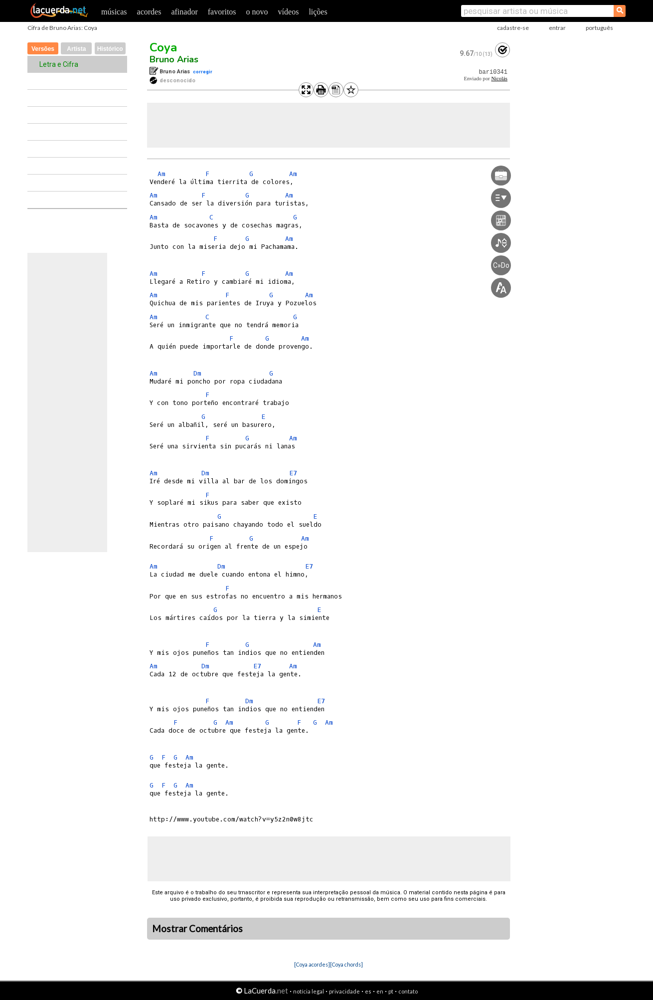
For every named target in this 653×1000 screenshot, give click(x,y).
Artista (76, 48)
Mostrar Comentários (197, 928)
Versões (42, 48)
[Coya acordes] (312, 964)
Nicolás (499, 78)
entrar (557, 27)
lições (318, 11)
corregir (202, 71)
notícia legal (308, 991)
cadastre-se (513, 27)
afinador (184, 11)
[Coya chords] (346, 964)
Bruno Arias (174, 59)
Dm (197, 373)
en (379, 991)
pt (390, 991)
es (368, 991)
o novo (257, 11)
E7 (293, 473)
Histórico (110, 48)
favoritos (222, 11)
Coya (163, 47)
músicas (114, 11)
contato (408, 991)
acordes (149, 11)
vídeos (288, 11)
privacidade (344, 991)
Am (161, 174)
